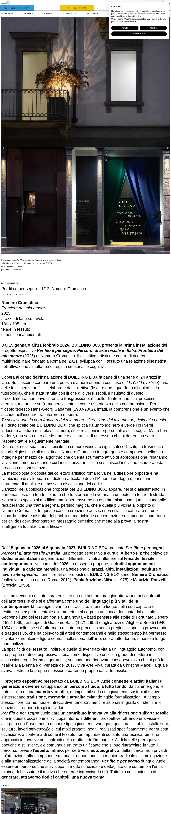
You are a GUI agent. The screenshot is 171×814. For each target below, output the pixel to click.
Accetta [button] (153, 801)
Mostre (28, 13)
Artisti (48, 13)
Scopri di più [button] (139, 807)
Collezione (69, 13)
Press (130, 13)
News (113, 13)
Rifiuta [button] (125, 801)
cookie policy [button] (135, 789)
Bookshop (93, 13)
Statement (7, 13)
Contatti (150, 13)
